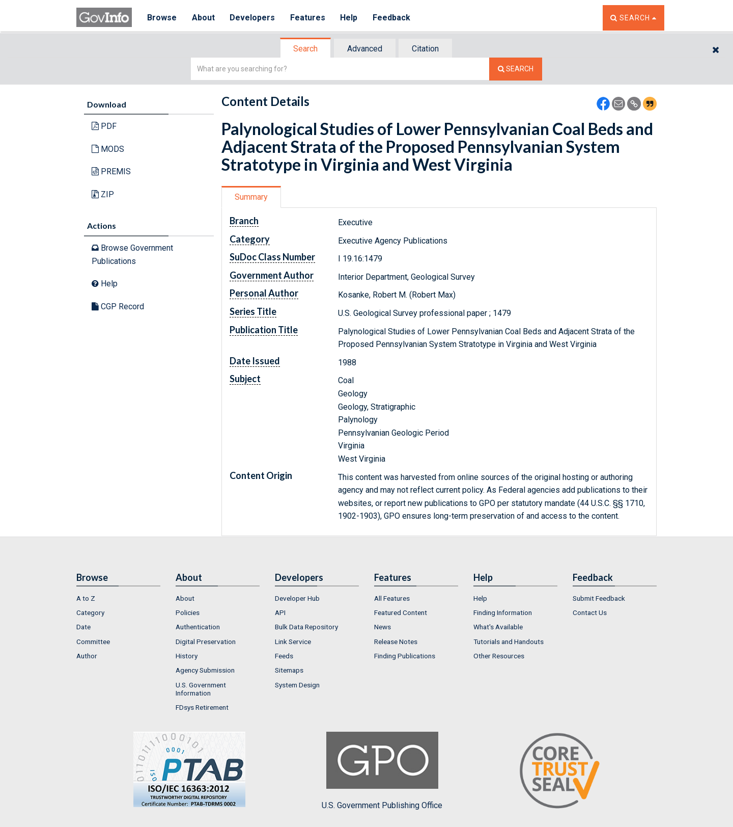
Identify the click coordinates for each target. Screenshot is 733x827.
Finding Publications (404, 656)
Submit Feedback (599, 598)
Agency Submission (205, 670)
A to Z (85, 598)
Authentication (198, 627)
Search (305, 49)
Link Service (293, 641)
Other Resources (498, 656)
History (187, 656)
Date (83, 627)
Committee (93, 641)
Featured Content (400, 612)
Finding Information (502, 612)
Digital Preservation (206, 641)
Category (90, 612)
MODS (108, 149)
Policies (188, 612)
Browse (162, 17)
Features (308, 17)
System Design (297, 685)
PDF (104, 126)
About (203, 17)
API (280, 612)
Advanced (364, 49)
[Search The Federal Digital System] (515, 69)
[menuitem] (118, 598)
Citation (425, 49)
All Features (392, 598)
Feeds (284, 656)
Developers (252, 17)
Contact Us (590, 612)
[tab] (306, 49)
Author (86, 656)
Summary (251, 197)
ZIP (103, 194)
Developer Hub (297, 598)
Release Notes (395, 641)
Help (349, 17)
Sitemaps (289, 670)
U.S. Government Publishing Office (382, 771)
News (382, 627)
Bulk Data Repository (306, 627)
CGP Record (118, 306)
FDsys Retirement (202, 707)
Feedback (392, 17)
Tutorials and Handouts (508, 641)
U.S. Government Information (201, 689)
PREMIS (111, 171)
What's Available (498, 627)
